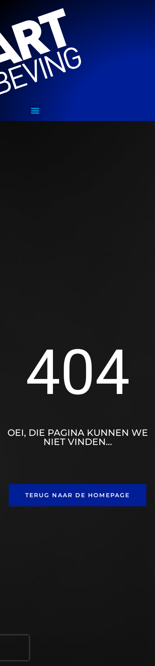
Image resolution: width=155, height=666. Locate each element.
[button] (35, 110)
